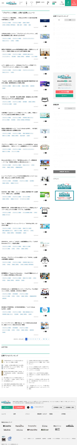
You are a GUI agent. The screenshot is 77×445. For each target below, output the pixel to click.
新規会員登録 (64, 92)
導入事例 (13, 56)
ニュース (70, 108)
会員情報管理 (38, 438)
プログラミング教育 (7, 22)
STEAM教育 (15, 180)
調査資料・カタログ (42, 414)
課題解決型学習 (19, 167)
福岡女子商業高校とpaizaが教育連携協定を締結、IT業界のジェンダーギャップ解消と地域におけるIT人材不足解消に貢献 (20, 50)
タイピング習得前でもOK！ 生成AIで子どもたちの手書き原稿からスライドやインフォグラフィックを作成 (39, 368)
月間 (70, 19)
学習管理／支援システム (28, 54)
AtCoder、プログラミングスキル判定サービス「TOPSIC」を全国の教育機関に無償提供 (19, 258)
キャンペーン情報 (15, 151)
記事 (26, 3)
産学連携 (25, 101)
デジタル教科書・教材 (27, 212)
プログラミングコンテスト (28, 38)
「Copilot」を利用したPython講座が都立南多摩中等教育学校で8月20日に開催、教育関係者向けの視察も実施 (20, 82)
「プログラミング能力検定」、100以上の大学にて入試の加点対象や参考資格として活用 (19, 18)
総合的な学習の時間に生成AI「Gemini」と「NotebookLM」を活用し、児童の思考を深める (14, 373)
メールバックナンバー (64, 88)
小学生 (12, 40)
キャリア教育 (34, 56)
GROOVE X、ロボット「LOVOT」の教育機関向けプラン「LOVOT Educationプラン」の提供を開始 (20, 242)
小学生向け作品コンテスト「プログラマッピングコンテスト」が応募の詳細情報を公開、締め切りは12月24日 (20, 34)
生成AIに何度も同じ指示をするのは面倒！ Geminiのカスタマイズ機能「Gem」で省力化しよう (39, 362)
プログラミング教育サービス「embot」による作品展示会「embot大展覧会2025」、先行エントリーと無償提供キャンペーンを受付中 (20, 145)
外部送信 (73, 438)
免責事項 (44, 438)
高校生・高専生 (26, 22)
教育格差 (28, 56)
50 (44, 339)
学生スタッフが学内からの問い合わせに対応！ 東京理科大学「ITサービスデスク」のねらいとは (39, 381)
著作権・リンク (31, 438)
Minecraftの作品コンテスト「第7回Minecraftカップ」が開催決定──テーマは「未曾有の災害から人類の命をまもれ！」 (19, 161)
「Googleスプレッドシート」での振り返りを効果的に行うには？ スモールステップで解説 (39, 387)
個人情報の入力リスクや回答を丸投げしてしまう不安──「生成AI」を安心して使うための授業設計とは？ (14, 379)
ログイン (64, 95)
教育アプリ (26, 230)
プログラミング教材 (17, 22)
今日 (59, 19)
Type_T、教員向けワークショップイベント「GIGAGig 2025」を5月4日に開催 (19, 224)
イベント (31, 3)
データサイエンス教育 (7, 104)
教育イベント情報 (16, 85)
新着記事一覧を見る (64, 171)
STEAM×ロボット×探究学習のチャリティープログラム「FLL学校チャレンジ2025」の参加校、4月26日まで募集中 (20, 290)
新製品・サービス (14, 183)
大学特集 (63, 414)
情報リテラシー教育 (27, 228)
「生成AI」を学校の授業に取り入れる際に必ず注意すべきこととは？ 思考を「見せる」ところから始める (14, 367)
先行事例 (32, 180)
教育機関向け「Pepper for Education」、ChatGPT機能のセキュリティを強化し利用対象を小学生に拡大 (20, 274)
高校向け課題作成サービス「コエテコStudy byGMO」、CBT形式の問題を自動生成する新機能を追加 (19, 129)
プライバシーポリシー (65, 438)
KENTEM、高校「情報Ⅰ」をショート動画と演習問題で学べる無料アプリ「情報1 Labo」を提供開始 (20, 192)
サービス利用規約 (56, 438)
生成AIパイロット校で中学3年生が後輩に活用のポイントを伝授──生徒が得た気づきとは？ (39, 375)
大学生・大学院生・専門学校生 (9, 24)
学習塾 (25, 24)
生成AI (4, 88)
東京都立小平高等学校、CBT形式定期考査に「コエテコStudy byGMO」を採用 (18, 308)
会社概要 (49, 438)
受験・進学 (19, 24)
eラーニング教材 (6, 119)
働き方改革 (22, 135)
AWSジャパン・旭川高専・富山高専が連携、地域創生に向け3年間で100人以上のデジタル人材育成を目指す (19, 97)
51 (46, 339)
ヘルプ (24, 438)
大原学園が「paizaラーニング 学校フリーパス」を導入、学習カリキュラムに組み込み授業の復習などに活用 (19, 113)
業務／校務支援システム (28, 133)
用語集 (50, 414)
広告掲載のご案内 (70, 407)
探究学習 (32, 85)
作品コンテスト (6, 40)
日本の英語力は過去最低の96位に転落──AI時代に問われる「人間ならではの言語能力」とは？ (14, 385)
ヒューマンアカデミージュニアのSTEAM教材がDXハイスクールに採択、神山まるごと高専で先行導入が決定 (19, 176)
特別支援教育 (18, 232)
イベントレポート (6, 56)
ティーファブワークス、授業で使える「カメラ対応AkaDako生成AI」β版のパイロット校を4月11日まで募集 (19, 323)
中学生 (4, 167)
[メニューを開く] (3, 3)
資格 (30, 24)
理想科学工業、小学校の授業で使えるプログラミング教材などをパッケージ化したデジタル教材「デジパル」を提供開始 (20, 208)
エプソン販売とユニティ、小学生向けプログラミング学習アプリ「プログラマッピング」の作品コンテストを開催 (19, 66)
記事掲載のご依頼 (58, 407)
